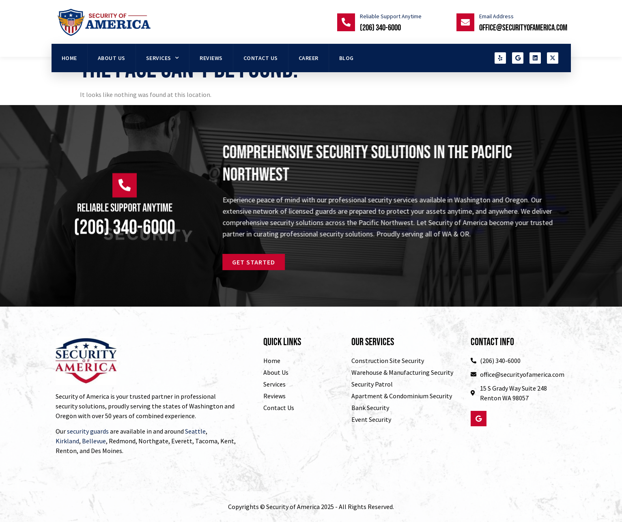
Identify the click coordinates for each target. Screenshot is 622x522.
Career (309, 58)
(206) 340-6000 (380, 28)
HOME (69, 58)
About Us (111, 58)
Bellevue (94, 441)
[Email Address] (465, 22)
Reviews (211, 58)
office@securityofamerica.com (523, 28)
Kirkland (67, 441)
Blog (346, 58)
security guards (88, 431)
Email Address (496, 16)
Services (162, 58)
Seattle (195, 431)
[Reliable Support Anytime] (346, 22)
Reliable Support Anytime (391, 16)
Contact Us (260, 58)
